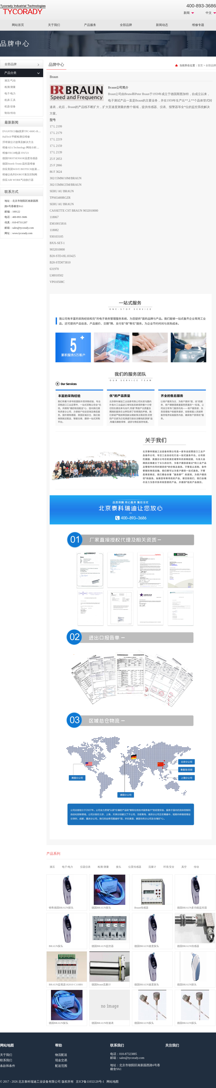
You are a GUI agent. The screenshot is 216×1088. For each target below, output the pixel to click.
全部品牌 (126, 25)
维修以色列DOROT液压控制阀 (19, 174)
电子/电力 (10, 93)
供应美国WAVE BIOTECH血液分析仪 (23, 169)
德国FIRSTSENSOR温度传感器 (20, 158)
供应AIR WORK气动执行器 (17, 179)
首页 (200, 65)
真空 (184, 866)
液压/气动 (10, 80)
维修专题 (198, 25)
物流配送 (61, 1054)
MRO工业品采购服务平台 (23, 9)
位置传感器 (134, 866)
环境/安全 (168, 866)
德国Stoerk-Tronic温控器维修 (18, 163)
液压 (52, 866)
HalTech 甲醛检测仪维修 (16, 136)
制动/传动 (10, 112)
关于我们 (54, 25)
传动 (196, 866)
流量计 (152, 866)
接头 (118, 866)
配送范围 (61, 1065)
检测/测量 (10, 87)
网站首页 (18, 25)
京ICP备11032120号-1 (90, 1081)
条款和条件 (7, 1065)
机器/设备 (10, 106)
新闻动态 (162, 25)
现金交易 (61, 1060)
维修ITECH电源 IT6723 (15, 152)
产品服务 (90, 25)
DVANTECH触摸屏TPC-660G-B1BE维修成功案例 (30, 131)
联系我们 (6, 1060)
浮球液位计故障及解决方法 (17, 142)
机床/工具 (10, 100)
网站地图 (112, 1081)
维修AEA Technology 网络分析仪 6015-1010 (26, 147)
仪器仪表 (85, 866)
